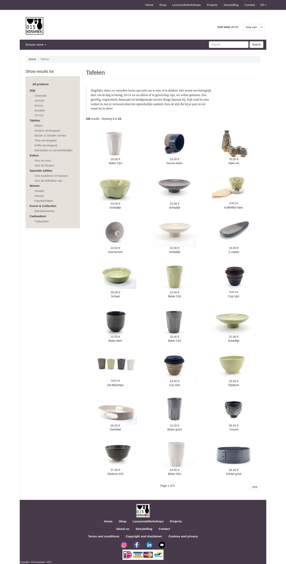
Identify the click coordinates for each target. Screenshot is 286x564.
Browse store (36, 44)
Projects (212, 5)
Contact (250, 5)
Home (149, 5)
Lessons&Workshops (186, 5)
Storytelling (230, 5)
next (254, 486)
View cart (251, 27)
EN (264, 5)
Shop (162, 5)
